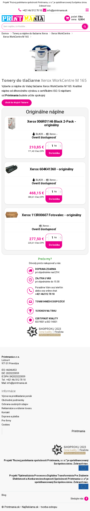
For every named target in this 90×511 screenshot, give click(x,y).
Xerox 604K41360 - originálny (51, 169)
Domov (5, 33)
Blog (4, 495)
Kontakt (6, 412)
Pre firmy (6, 420)
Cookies (6, 424)
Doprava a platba (10, 416)
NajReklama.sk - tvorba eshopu (39, 507)
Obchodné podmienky (13, 400)
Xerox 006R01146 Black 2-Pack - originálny (51, 123)
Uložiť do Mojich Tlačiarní (16, 102)
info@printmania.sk (17, 383)
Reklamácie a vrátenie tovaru (17, 408)
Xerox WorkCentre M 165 (16, 36)
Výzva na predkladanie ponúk (17, 396)
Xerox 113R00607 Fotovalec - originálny (51, 215)
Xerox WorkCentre (60, 33)
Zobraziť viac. (45, 6)
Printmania (78, 431)
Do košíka (54, 153)
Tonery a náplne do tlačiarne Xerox (30, 33)
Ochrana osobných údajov (15, 404)
